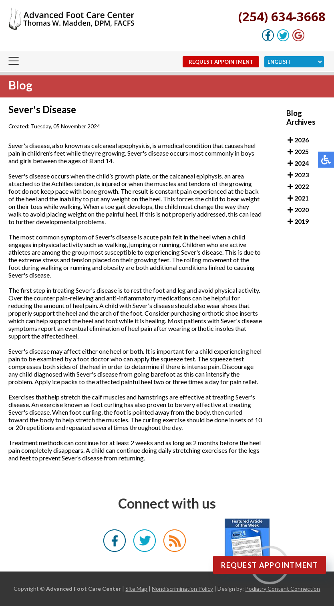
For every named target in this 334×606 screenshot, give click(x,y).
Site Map (136, 588)
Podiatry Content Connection (282, 588)
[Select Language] (294, 61)
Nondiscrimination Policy (182, 588)
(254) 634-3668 (282, 16)
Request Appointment (221, 62)
